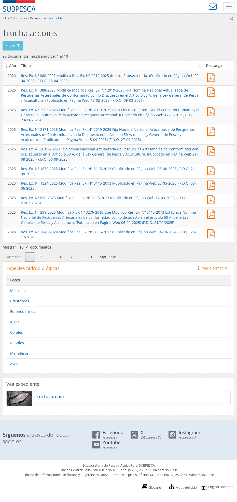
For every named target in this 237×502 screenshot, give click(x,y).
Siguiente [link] (108, 256)
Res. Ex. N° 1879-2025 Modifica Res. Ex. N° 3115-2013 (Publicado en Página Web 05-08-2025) (212, 170)
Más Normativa (213, 268)
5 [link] (71, 256)
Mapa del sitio (186, 487)
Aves (14, 363)
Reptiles (17, 342)
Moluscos (18, 290)
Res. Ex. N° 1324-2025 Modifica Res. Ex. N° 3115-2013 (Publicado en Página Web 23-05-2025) (212, 184)
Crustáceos (19, 301)
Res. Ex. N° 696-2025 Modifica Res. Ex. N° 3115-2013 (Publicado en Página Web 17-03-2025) (212, 199)
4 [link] (61, 256)
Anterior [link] (14, 256)
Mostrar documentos (27, 247)
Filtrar (13, 45)
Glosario (155, 487)
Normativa (19, 18)
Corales (16, 332)
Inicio (6, 18)
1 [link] (30, 256)
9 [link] (91, 256)
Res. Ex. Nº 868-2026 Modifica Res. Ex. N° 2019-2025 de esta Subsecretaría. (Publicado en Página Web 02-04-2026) (212, 77)
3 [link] (50, 256)
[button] (6, 65)
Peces (34, 18)
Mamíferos (19, 353)
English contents (220, 486)
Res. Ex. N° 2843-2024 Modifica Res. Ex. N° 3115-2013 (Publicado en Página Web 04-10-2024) (212, 233)
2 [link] (40, 256)
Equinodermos (22, 311)
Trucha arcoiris (51, 18)
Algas (14, 321)
